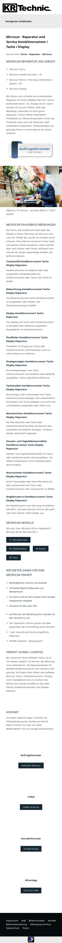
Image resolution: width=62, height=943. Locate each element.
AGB (23, 920)
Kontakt (40, 548)
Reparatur (34, 54)
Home (24, 54)
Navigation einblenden (18, 21)
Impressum (12, 920)
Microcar (47, 54)
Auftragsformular (18, 540)
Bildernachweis (37, 920)
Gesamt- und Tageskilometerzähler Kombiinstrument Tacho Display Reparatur (26, 445)
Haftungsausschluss (40, 924)
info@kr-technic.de (31, 807)
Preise (13, 557)
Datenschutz (12, 928)
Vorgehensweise (18, 548)
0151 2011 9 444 (31, 890)
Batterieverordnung (16, 924)
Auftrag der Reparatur (31, 765)
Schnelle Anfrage (31, 848)
